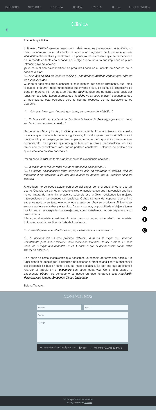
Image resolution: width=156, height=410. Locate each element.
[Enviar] (82, 347)
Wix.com (88, 402)
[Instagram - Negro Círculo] (144, 230)
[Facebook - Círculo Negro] (144, 219)
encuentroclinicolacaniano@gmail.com (57, 347)
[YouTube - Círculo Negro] (144, 208)
